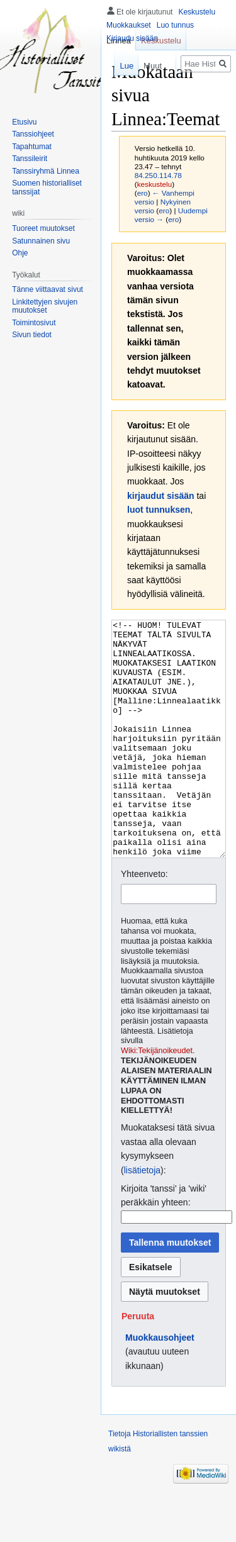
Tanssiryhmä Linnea (45, 171)
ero (142, 193)
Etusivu (24, 122)
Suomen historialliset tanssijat (47, 187)
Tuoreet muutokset (43, 228)
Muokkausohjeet (159, 1385)
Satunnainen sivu (41, 241)
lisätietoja (142, 1217)
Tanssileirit (29, 158)
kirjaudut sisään (160, 496)
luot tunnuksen (158, 510)
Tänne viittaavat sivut (47, 289)
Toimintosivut (33, 322)
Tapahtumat (32, 146)
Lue (121, 65)
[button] (138, 1363)
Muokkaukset (128, 25)
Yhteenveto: (144, 921)
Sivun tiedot (32, 334)
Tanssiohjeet (33, 134)
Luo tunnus (175, 25)
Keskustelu (196, 12)
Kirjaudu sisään (132, 38)
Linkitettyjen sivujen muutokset (44, 306)
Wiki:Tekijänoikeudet (157, 1097)
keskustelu (154, 184)
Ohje (20, 253)
